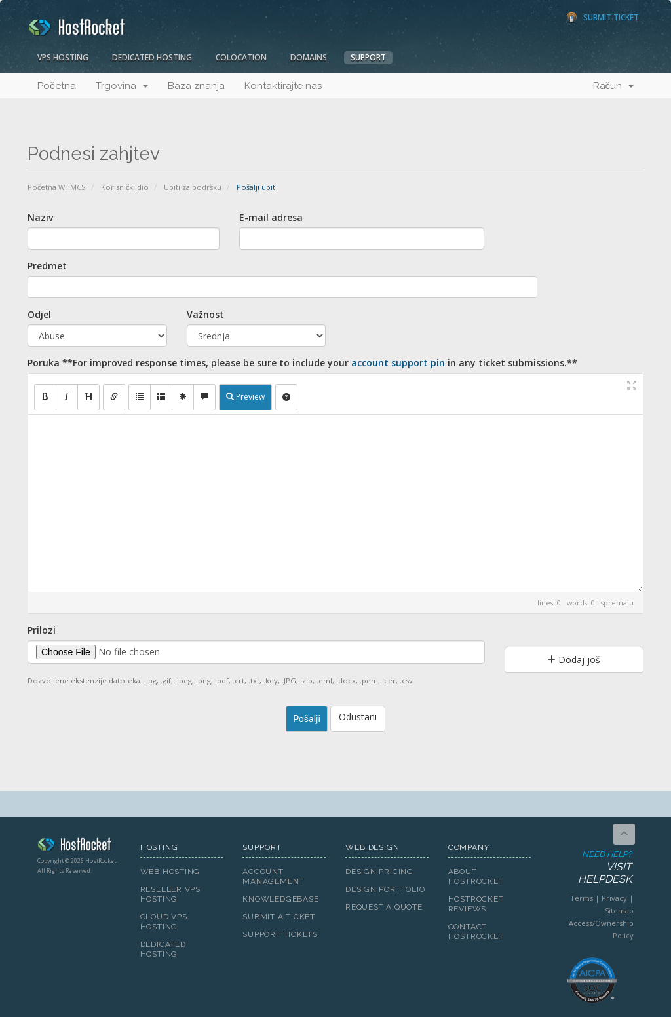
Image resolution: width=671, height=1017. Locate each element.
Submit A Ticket (278, 916)
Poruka (302, 362)
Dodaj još (573, 659)
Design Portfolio (385, 889)
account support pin (398, 362)
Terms (581, 898)
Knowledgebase (280, 899)
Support (368, 57)
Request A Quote (384, 906)
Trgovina (122, 86)
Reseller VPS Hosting (170, 894)
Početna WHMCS (57, 187)
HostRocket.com (79, 846)
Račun (613, 86)
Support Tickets (280, 934)
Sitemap (619, 910)
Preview (245, 396)
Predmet (47, 265)
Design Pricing (379, 871)
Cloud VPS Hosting (163, 921)
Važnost (205, 314)
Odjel (39, 314)
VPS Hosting (62, 57)
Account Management (273, 876)
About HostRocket (476, 876)
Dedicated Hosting (152, 57)
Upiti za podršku (192, 187)
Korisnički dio (125, 187)
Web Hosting (170, 871)
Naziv (40, 217)
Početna (56, 86)
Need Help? (591, 867)
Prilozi (42, 630)
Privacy (614, 898)
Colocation (241, 57)
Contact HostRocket (476, 931)
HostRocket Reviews (476, 903)
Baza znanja (196, 86)
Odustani (358, 716)
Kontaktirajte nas (283, 86)
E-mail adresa (271, 217)
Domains (308, 57)
